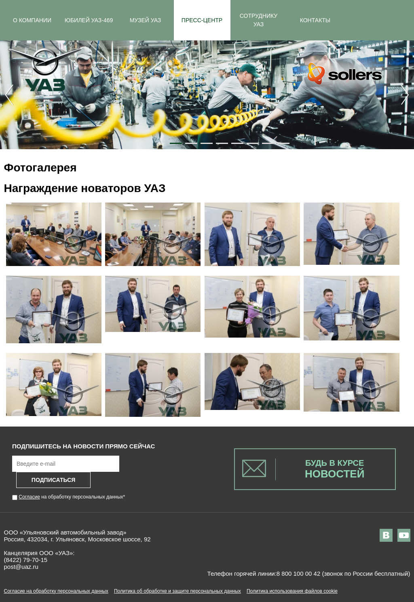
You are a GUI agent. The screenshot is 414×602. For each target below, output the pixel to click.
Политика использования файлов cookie (292, 591)
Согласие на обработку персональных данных (56, 591)
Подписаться (53, 480)
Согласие (29, 497)
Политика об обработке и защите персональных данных (177, 591)
